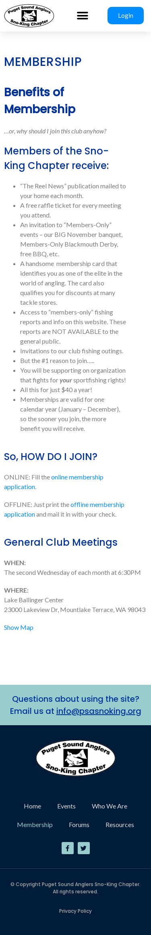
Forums (79, 824)
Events (66, 806)
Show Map (18, 627)
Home (32, 806)
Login (125, 15)
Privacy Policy (75, 911)
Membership (35, 824)
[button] (83, 15)
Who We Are (109, 806)
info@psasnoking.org (98, 711)
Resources (119, 824)
